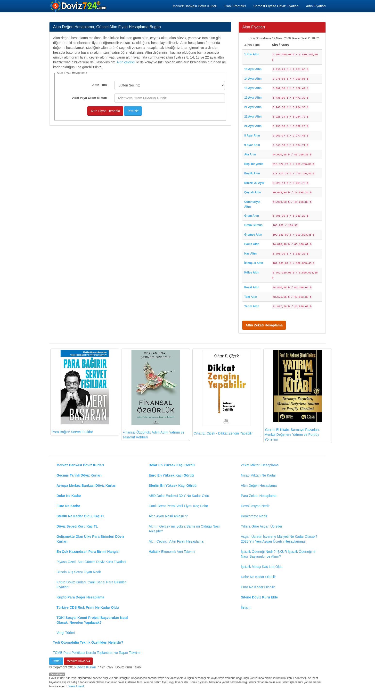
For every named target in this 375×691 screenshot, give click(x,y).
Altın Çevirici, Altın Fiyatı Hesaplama (176, 541)
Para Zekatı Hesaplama (259, 496)
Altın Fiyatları (316, 6)
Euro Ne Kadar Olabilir (258, 587)
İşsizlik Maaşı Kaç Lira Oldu (262, 567)
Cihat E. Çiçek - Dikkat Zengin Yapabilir (223, 392)
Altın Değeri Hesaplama (259, 485)
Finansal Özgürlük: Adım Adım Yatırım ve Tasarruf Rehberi (154, 394)
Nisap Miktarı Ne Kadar (258, 475)
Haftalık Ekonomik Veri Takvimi (172, 552)
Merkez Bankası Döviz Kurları (194, 6)
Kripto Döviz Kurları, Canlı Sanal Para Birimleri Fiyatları (92, 584)
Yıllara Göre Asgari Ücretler (261, 526)
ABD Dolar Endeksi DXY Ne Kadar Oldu (179, 496)
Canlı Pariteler (235, 6)
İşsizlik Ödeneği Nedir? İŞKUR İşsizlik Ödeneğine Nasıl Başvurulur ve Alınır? (278, 554)
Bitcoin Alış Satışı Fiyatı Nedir (79, 572)
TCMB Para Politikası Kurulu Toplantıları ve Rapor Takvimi (96, 653)
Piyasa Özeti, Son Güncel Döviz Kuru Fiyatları (91, 562)
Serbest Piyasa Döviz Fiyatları (276, 6)
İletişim (246, 607)
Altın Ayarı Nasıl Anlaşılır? (168, 516)
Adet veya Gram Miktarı (89, 98)
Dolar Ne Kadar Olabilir (258, 577)
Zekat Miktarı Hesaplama (260, 465)
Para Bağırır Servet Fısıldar (80, 392)
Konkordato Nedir (254, 516)
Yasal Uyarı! (76, 686)
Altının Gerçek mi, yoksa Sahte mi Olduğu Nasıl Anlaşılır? (184, 528)
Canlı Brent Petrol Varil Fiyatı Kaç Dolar (178, 506)
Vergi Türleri (66, 633)
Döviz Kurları (86, 667)
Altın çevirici (125, 62)
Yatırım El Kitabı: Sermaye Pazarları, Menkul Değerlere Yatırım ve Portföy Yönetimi (293, 396)
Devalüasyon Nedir (255, 506)
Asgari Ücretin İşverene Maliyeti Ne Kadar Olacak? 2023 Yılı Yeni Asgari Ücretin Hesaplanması (279, 539)
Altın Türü (99, 85)
